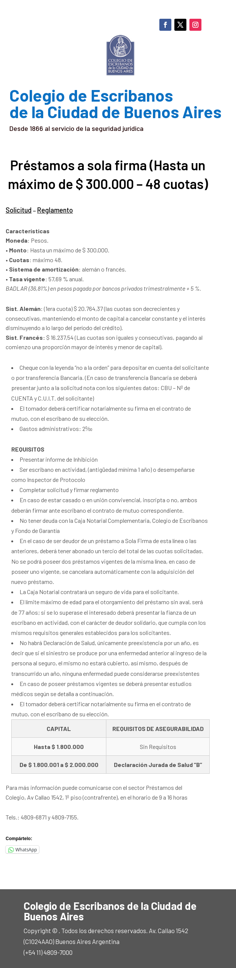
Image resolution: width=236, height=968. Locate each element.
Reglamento (52, 209)
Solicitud (18, 209)
